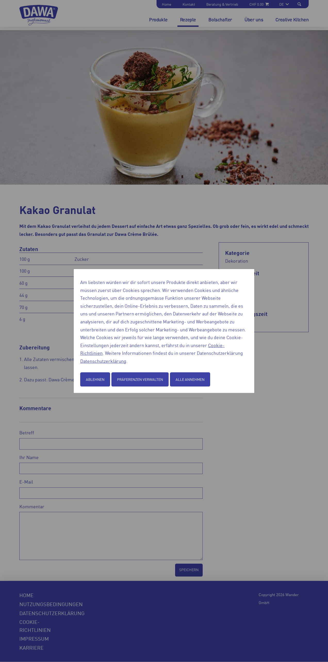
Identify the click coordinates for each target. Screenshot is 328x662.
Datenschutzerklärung (103, 360)
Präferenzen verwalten (140, 379)
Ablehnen (95, 379)
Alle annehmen (190, 379)
